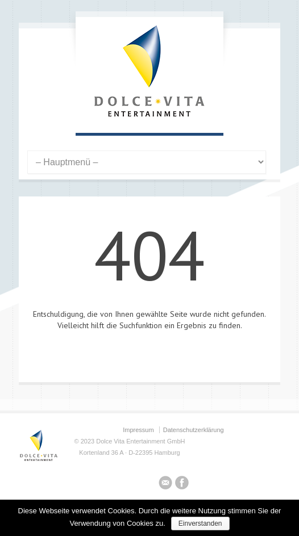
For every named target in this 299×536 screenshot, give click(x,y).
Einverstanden (200, 523)
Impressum (138, 429)
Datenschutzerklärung (193, 429)
